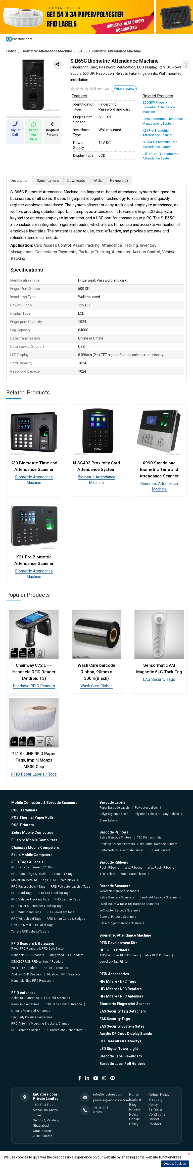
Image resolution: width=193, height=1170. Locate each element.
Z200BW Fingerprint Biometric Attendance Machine (158, 107)
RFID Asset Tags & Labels (28, 873)
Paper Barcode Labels (115, 807)
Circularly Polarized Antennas (32, 1017)
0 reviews (101, 89)
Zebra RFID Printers (156, 955)
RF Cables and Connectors (64, 1029)
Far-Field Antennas (57, 997)
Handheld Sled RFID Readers (31, 980)
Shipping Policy (155, 1101)
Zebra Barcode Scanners (117, 897)
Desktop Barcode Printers (117, 844)
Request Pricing (52, 129)
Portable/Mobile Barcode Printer (121, 850)
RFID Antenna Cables (25, 1029)
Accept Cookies (175, 1163)
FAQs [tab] (98, 180)
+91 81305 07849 (100, 1110)
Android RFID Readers (26, 974)
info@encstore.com (107, 1094)
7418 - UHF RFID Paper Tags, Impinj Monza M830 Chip (34, 760)
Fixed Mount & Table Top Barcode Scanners (129, 903)
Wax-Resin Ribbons (161, 867)
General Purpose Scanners (118, 916)
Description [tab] (19, 180)
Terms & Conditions (157, 1111)
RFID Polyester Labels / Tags (70, 886)
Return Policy (159, 1094)
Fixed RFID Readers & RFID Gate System (38, 948)
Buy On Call (15, 129)
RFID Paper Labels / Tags (34, 774)
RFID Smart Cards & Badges (66, 918)
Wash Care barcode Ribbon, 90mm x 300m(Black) (96, 671)
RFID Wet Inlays (64, 880)
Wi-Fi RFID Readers (24, 967)
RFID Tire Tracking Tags (54, 892)
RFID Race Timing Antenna (63, 1004)
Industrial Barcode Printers (158, 844)
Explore (135, 1099)
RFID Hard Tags (21, 892)
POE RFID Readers (55, 967)
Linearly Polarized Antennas (30, 1010)
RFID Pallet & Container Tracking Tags (37, 905)
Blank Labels (108, 820)
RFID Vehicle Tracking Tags (30, 899)
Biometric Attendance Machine (47, 51)
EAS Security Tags (159, 679)
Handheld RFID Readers (34, 685)
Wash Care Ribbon (96, 685)
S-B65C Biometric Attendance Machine (109, 51)
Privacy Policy (135, 1111)
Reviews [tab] (120, 180)
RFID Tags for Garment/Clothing (33, 867)
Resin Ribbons (109, 867)
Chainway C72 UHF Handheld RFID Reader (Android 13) (34, 671)
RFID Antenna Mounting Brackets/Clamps (40, 1023)
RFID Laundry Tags (67, 899)
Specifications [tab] (48, 180)
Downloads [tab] (76, 180)
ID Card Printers (159, 850)
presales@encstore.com (111, 1100)
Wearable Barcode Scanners (119, 891)
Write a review (124, 89)
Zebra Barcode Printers (116, 837)
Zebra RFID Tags (63, 873)
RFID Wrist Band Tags (26, 912)
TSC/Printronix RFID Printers (119, 955)
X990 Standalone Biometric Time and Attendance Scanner (159, 469)
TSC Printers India (149, 837)
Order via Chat (33, 131)
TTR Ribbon (107, 873)
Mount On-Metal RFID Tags (29, 880)
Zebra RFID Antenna (25, 997)
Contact (155, 1124)
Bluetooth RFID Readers (63, 974)
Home (11, 51)
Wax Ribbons (133, 867)
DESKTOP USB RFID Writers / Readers (37, 961)
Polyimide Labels (145, 813)
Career (154, 1119)
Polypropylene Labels (114, 813)
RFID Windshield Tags (26, 918)
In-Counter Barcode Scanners (120, 910)
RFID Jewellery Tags (60, 912)
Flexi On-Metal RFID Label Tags (32, 925)
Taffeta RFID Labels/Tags (28, 931)
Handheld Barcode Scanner (158, 897)
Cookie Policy (134, 1121)
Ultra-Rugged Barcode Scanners (122, 923)
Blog (132, 1104)
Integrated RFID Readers (66, 955)
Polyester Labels (146, 807)
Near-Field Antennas (25, 1004)
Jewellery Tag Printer (114, 961)
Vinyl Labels (170, 813)
